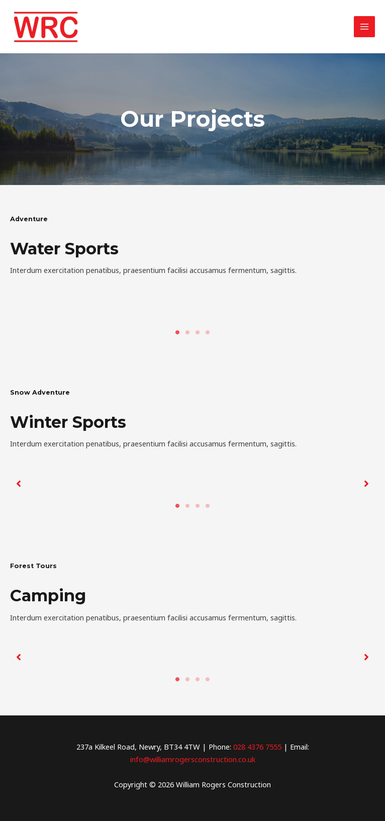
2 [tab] (187, 332)
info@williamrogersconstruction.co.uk (192, 759)
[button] (18, 483)
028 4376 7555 (257, 747)
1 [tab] (177, 332)
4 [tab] (208, 332)
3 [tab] (197, 332)
